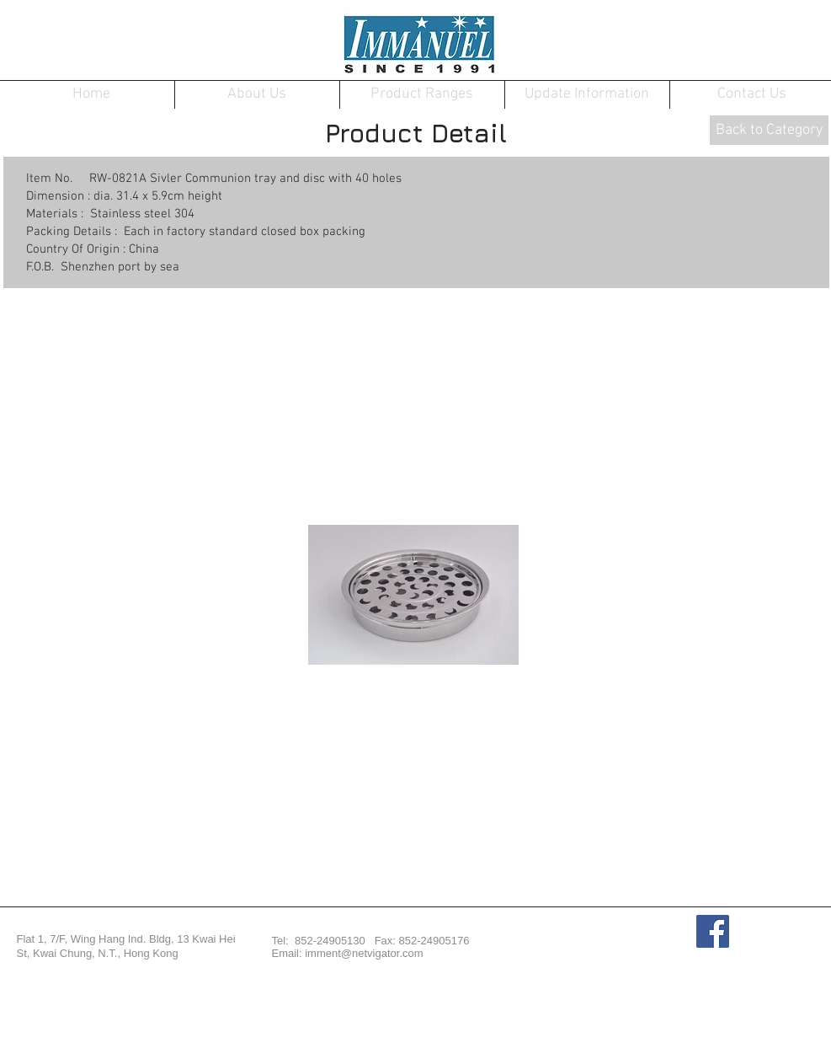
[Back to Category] (769, 130)
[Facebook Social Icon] (712, 931)
